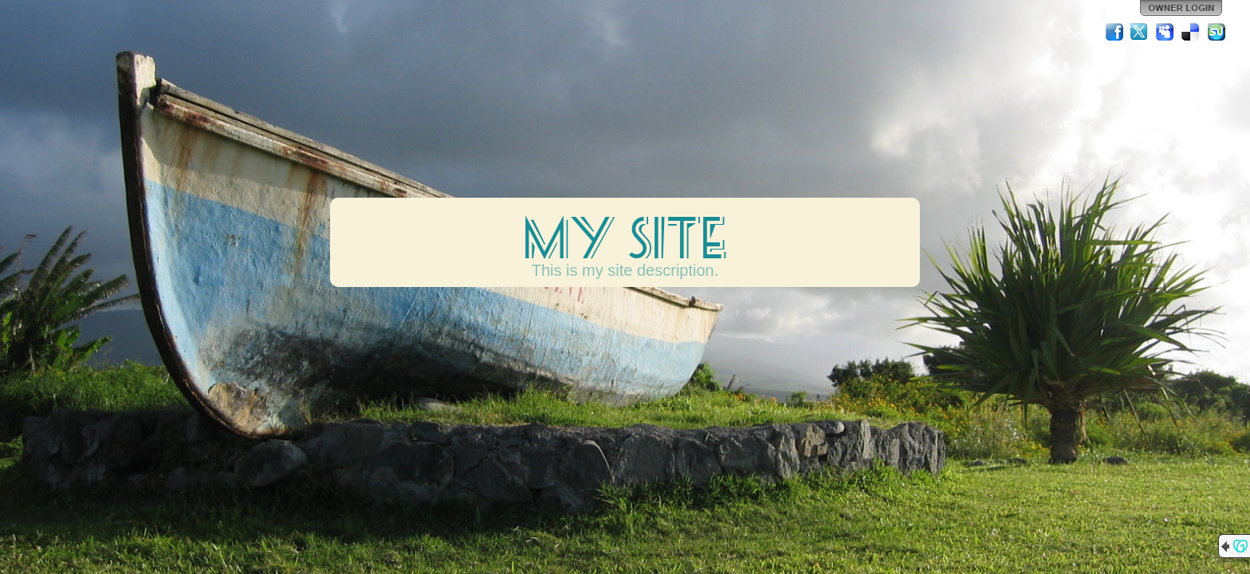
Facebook (1114, 32)
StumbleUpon (1216, 32)
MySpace (1165, 32)
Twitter (1140, 32)
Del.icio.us (1191, 32)
